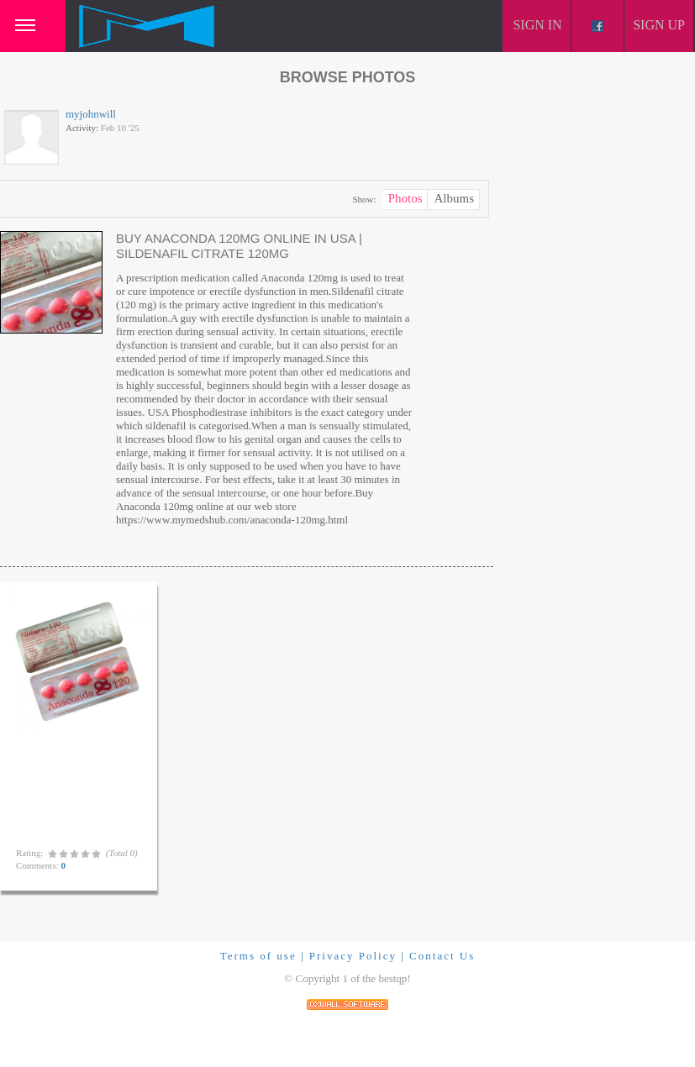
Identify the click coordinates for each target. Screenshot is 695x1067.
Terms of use (258, 955)
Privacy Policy (353, 955)
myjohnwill (91, 114)
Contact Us (442, 955)
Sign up (659, 25)
